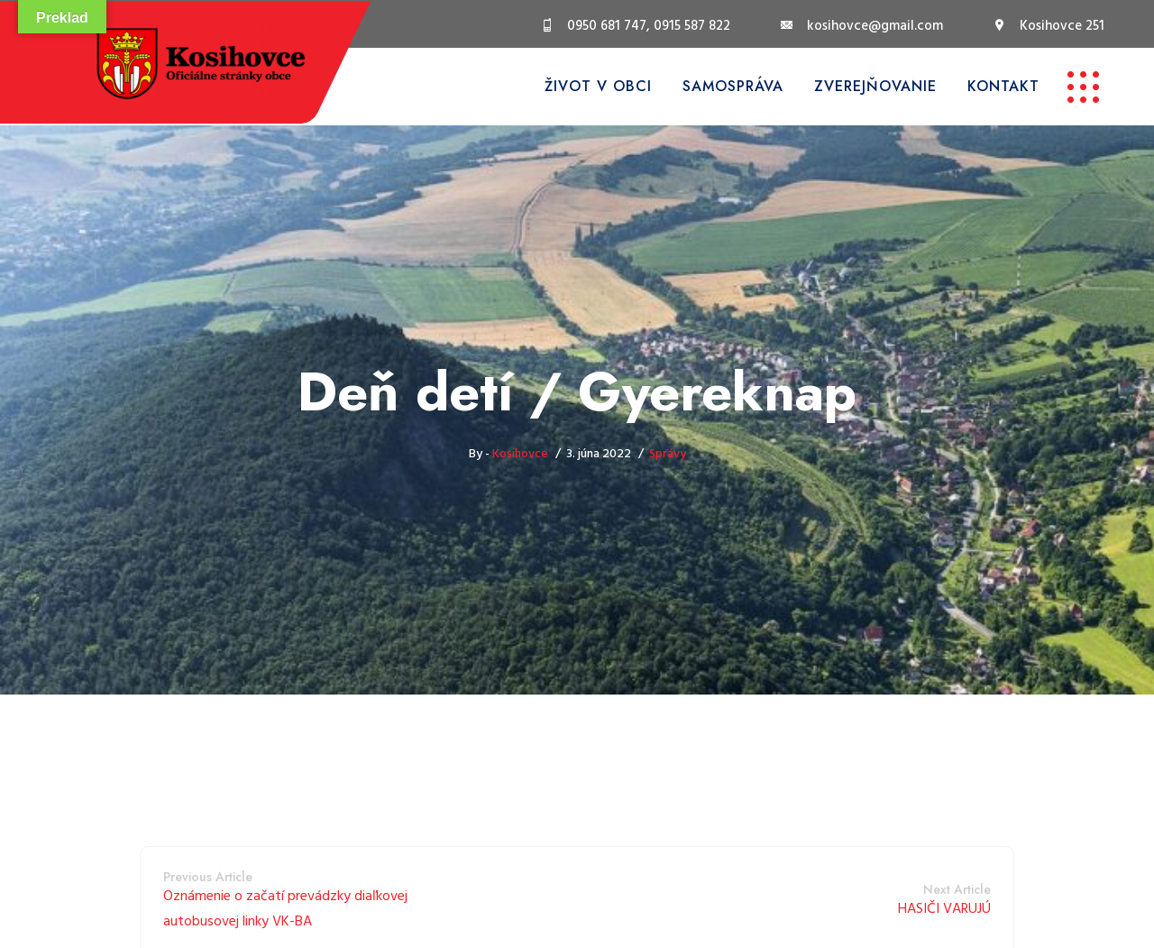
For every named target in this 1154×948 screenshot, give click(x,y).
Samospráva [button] (732, 86)
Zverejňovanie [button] (875, 86)
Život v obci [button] (598, 86)
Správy (667, 454)
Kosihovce (520, 454)
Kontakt (1003, 86)
